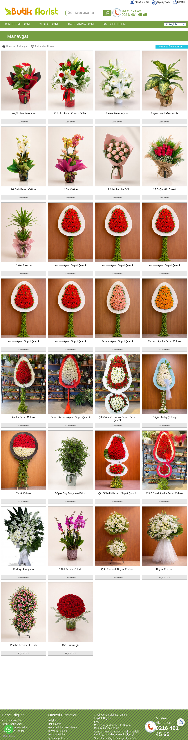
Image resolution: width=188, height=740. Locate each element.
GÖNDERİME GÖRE (17, 24)
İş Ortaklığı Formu (58, 738)
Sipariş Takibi (161, 2)
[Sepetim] (181, 722)
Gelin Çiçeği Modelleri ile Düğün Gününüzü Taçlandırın (112, 727)
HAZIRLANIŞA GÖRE (81, 24)
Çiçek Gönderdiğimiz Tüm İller (111, 714)
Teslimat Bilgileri (57, 734)
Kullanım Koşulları (12, 720)
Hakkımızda (55, 724)
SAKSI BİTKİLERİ (114, 24)
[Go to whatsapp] (8, 729)
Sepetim (179, 2)
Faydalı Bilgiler (102, 718)
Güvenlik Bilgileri (57, 731)
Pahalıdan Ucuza (43, 46)
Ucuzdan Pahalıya (14, 46)
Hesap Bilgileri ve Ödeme (62, 727)
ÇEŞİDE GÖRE (49, 24)
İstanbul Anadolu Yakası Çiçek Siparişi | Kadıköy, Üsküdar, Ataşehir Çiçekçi (116, 733)
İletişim (52, 720)
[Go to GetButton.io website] (9, 736)
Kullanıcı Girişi (139, 2)
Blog (96, 721)
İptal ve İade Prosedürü (15, 727)
